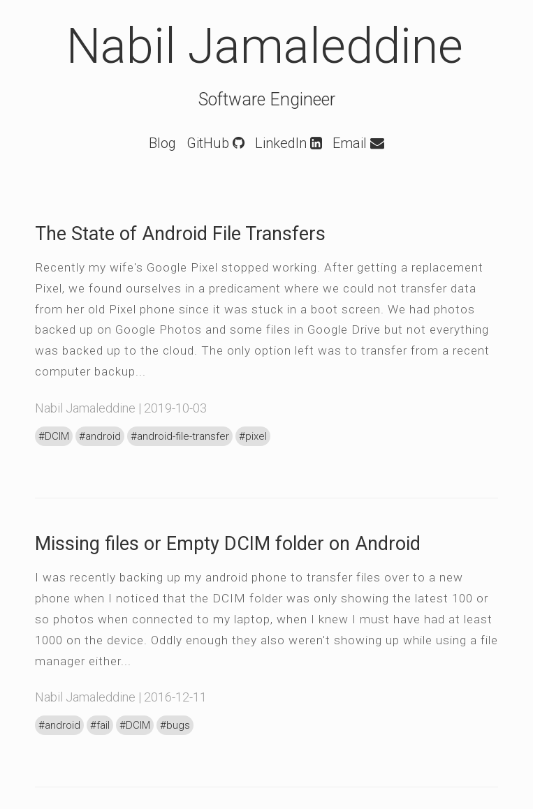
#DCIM (53, 436)
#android (100, 436)
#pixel (253, 436)
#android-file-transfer (180, 436)
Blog (162, 143)
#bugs (175, 725)
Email (358, 143)
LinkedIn (288, 143)
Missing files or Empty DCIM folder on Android (228, 544)
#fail (100, 725)
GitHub (215, 143)
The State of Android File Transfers (180, 234)
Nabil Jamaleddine (264, 46)
